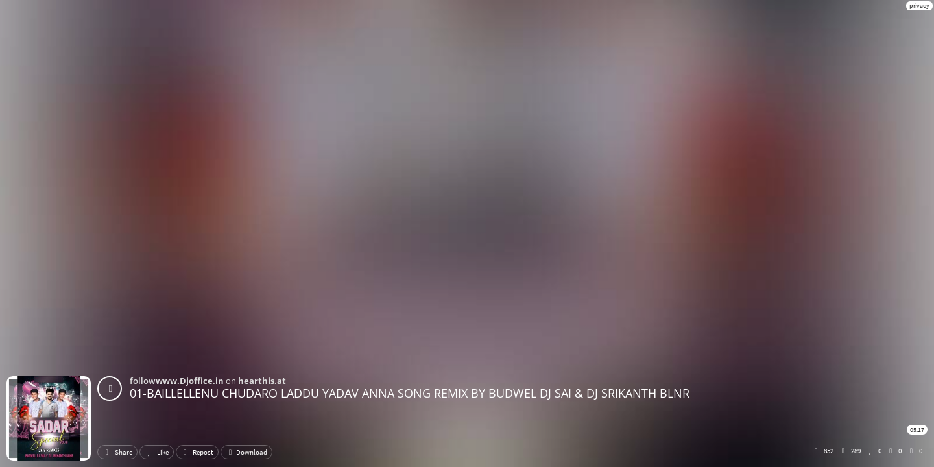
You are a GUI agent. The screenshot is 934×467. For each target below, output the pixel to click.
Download (246, 452)
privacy (919, 5)
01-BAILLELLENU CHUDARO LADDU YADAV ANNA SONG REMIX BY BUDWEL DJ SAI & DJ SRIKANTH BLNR (409, 393)
